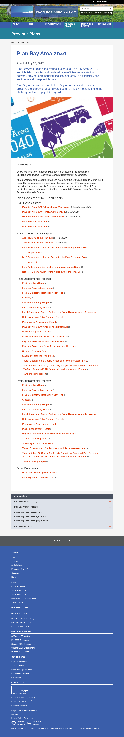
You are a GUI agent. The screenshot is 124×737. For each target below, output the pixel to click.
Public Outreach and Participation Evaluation (46, 336)
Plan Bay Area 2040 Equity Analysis (32, 520)
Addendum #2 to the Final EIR (38, 238)
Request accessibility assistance (24, 710)
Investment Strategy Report (37, 404)
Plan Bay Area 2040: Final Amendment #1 (44, 216)
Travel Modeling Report (35, 374)
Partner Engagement (20, 652)
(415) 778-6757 (25, 701)
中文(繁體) (108, 13)
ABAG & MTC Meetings (21, 636)
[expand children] (110, 501)
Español (98, 13)
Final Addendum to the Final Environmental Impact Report (52, 267)
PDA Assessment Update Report (40, 472)
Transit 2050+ (17, 602)
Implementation (53, 24)
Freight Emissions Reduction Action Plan (44, 395)
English (88, 13)
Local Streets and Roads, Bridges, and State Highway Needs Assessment (60, 414)
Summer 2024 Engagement (23, 644)
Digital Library (17, 565)
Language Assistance (20, 673)
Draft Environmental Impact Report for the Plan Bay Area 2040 (55, 257)
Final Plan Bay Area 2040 (36, 221)
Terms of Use (29, 718)
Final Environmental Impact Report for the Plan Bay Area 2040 (55, 247)
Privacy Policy (16, 718)
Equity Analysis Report (34, 283)
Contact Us (16, 677)
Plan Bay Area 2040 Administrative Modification (47, 207)
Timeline (14, 561)
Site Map (14, 714)
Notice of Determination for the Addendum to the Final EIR (53, 272)
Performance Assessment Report (40, 424)
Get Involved (104, 24)
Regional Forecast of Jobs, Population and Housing (49, 433)
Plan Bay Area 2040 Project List (39, 477)
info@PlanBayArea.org (26, 698)
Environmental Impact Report (23, 598)
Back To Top (62, 541)
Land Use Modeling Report (37, 409)
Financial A (38, 390)
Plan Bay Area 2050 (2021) (25, 501)
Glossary (27, 399)
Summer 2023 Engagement (23, 648)
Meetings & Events (87, 25)
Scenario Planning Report (36, 438)
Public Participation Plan (21, 669)
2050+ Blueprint (18, 587)
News (13, 577)
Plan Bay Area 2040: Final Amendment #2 (44, 212)
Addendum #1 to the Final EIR (38, 242)
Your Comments (18, 665)
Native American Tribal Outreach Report (43, 419)
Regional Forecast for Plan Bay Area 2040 (44, 341)
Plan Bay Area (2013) (23, 526)
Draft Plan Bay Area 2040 (36, 226)
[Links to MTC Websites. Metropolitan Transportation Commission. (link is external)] (87, 2)
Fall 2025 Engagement (20, 640)
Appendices (35, 252)
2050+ (31, 24)
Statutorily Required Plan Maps (39, 443)
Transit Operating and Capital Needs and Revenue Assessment (55, 361)
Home (13, 42)
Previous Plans (70, 25)
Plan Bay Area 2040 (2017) (26, 507)
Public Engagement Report (37, 429)
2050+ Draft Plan (18, 591)
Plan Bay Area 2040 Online (28, 512)
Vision (14, 557)
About (16, 24)
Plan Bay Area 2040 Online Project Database (46, 327)
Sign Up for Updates (19, 662)
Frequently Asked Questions (23, 569)
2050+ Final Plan (18, 595)
